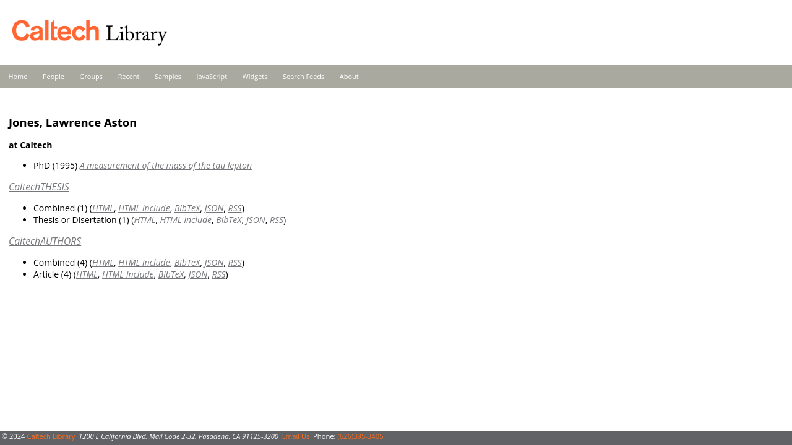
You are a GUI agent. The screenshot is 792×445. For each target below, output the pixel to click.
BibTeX (187, 208)
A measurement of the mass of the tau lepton (166, 165)
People (53, 76)
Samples (168, 76)
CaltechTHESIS (39, 186)
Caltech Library (51, 436)
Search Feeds (303, 76)
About (349, 76)
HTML (103, 208)
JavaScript (212, 76)
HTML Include (144, 208)
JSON (213, 208)
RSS (235, 208)
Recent (129, 76)
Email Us (296, 436)
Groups (91, 76)
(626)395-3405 (360, 436)
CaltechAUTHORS (45, 241)
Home (18, 76)
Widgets (255, 76)
